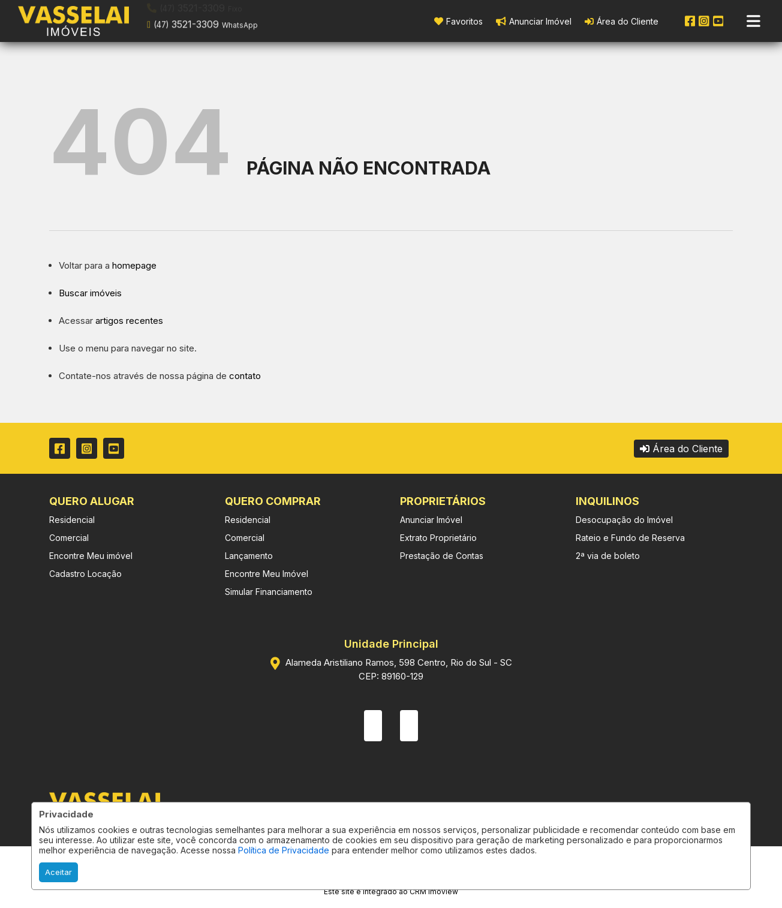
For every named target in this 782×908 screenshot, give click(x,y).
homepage (134, 265)
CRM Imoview (434, 891)
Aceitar (58, 872)
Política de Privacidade (283, 850)
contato (245, 375)
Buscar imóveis (90, 293)
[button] (223, 20)
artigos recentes (129, 320)
